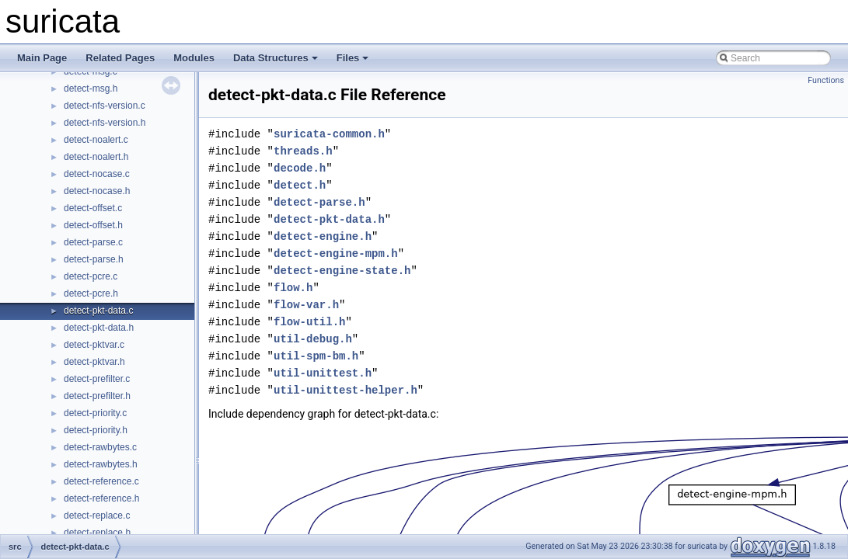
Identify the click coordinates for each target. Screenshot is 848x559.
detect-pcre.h (91, 293)
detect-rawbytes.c (100, 447)
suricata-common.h (329, 134)
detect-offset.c (93, 208)
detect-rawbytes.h (101, 464)
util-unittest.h (323, 373)
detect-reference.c (101, 481)
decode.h (300, 168)
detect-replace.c (97, 515)
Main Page (42, 58)
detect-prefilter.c (97, 378)
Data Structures (275, 58)
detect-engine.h (323, 236)
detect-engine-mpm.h (336, 253)
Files (353, 58)
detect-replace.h (97, 532)
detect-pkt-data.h (99, 327)
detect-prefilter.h (97, 396)
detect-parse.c (93, 242)
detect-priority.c (95, 413)
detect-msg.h (90, 88)
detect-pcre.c (90, 276)
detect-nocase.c (97, 173)
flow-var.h (306, 304)
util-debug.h (313, 339)
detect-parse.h (94, 259)
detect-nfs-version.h (104, 122)
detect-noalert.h (96, 156)
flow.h (293, 287)
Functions (826, 80)
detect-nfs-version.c (104, 105)
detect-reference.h (101, 498)
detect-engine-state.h (342, 270)
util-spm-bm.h (316, 356)
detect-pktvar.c (94, 344)
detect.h (300, 185)
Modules (194, 58)
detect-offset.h (93, 225)
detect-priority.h (95, 430)
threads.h (303, 151)
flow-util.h (309, 321)
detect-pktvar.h (94, 361)
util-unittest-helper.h (345, 390)
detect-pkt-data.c (98, 310)
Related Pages (120, 58)
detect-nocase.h (97, 191)
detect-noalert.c (96, 139)
